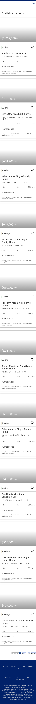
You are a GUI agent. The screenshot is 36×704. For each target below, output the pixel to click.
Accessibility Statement (15, 677)
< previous (15, 653)
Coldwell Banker (9, 664)
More (33, 3)
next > (33, 653)
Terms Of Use (11, 675)
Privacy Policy (24, 675)
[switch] (32, 46)
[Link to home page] (1, 3)
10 (29, 653)
